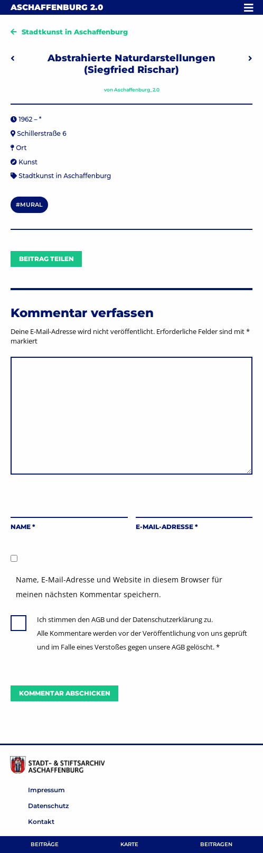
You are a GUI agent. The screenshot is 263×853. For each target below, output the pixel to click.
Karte (129, 844)
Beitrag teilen (46, 259)
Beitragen (216, 844)
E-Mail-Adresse (167, 527)
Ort (21, 148)
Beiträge (45, 844)
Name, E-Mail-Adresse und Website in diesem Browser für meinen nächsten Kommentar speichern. (119, 586)
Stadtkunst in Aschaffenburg (75, 31)
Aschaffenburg (57, 7)
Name (23, 527)
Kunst (27, 162)
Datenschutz (48, 806)
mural (31, 204)
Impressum (46, 790)
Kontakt (41, 822)
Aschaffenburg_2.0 (136, 89)
